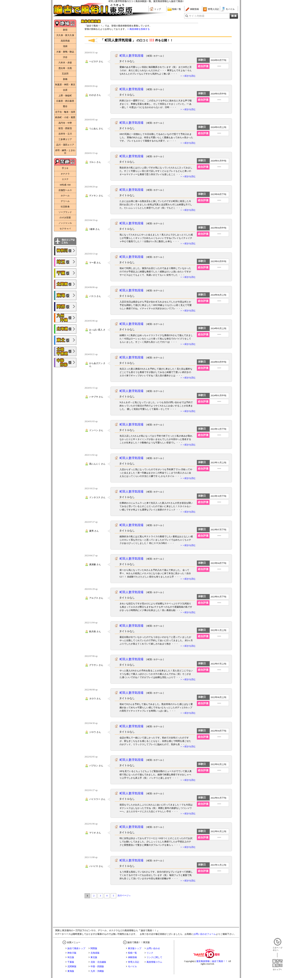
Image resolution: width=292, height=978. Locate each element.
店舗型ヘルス (65, 190)
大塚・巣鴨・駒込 (65, 51)
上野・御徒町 (65, 95)
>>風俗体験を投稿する (138, 29)
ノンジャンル (65, 223)
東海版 (70, 971)
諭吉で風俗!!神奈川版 (65, 250)
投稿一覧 (176, 9)
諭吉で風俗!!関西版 (65, 306)
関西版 (94, 948)
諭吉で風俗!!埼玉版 (65, 262)
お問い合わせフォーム (204, 934)
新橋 (65, 79)
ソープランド (65, 212)
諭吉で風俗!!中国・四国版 (65, 362)
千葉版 (70, 962)
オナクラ (65, 174)
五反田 (65, 73)
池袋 (65, 46)
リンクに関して (154, 957)
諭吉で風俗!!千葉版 (65, 273)
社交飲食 (65, 206)
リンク (150, 953)
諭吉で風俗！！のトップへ (277, 962)
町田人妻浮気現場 (131, 55)
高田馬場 (65, 40)
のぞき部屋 (65, 217)
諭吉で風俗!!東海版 (65, 295)
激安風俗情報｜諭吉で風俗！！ (212, 961)
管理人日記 (213, 9)
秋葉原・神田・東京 (65, 84)
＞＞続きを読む (188, 76)
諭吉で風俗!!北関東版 (65, 284)
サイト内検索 (196, 16)
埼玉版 (70, 957)
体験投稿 (194, 9)
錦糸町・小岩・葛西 (65, 117)
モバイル (230, 9)
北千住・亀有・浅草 (65, 112)
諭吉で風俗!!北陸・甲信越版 (65, 351)
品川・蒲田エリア (65, 144)
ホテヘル (65, 195)
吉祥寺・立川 (65, 133)
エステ (65, 179)
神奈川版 (71, 953)
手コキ (65, 168)
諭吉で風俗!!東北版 (65, 340)
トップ (157, 9)
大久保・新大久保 (65, 35)
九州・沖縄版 (97, 971)
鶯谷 (65, 106)
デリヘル (65, 201)
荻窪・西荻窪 (65, 128)
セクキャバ (65, 228)
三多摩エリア (65, 139)
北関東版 (71, 966)
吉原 (65, 90)
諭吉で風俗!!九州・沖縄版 (65, 317)
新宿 (65, 30)
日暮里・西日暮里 (65, 101)
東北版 (94, 957)
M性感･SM (65, 184)
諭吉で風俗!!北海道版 (65, 329)
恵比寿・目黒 (65, 68)
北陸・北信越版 (98, 962)
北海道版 (95, 953)
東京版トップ (134, 948)
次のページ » (124, 895)
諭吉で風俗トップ (76, 948)
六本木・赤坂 (65, 62)
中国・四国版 (97, 966)
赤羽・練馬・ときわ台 (65, 151)
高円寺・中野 (65, 123)
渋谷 (65, 57)
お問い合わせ (153, 948)
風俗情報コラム (154, 962)
